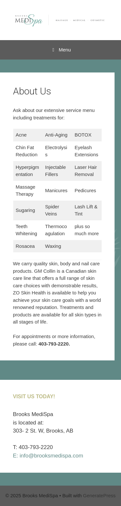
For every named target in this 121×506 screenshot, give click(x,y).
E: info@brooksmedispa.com (48, 456)
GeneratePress (99, 495)
